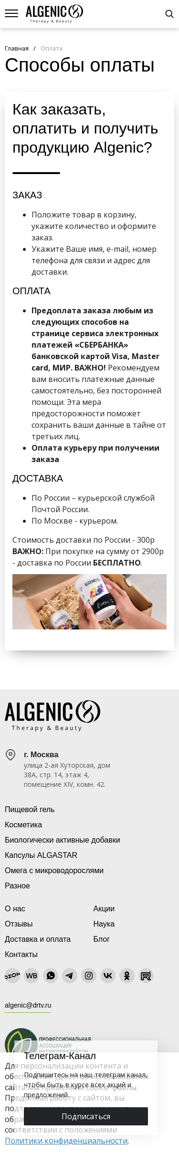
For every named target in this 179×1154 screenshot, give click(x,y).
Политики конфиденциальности (66, 1140)
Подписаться (86, 1116)
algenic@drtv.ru (28, 1005)
